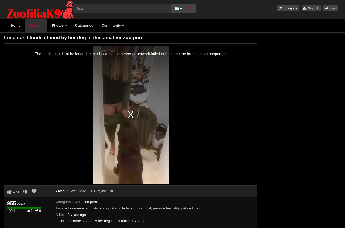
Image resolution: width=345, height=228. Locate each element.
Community (113, 25)
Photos (59, 25)
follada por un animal (134, 208)
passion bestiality (166, 208)
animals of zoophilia (101, 208)
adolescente (74, 208)
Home (15, 25)
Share (78, 191)
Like (13, 191)
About (62, 191)
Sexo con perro (86, 202)
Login (331, 8)
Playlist (98, 191)
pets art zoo (190, 208)
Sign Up (311, 8)
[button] (288, 8)
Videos (36, 25)
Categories (84, 25)
